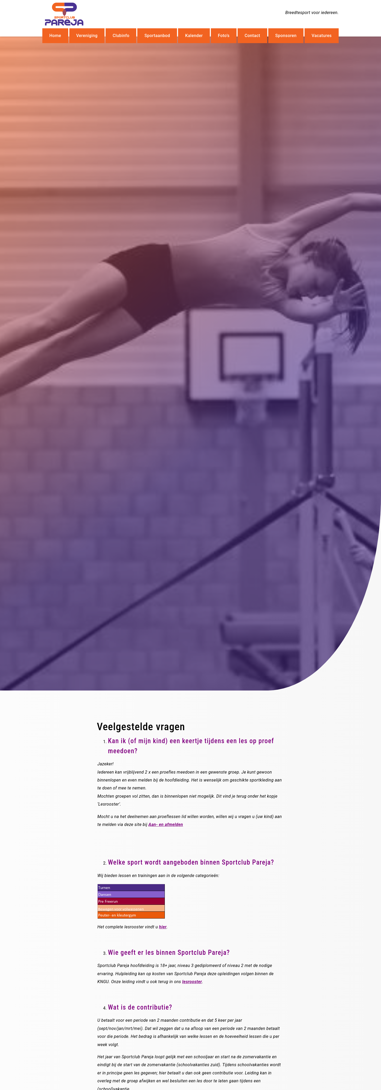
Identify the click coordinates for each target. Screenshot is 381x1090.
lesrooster (192, 981)
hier (162, 926)
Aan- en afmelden (165, 824)
